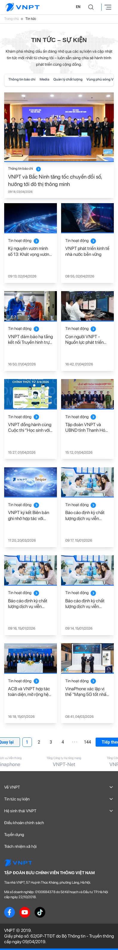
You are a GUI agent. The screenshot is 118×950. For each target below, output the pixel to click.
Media (44, 79)
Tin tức (30, 19)
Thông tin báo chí (21, 79)
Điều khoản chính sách (24, 822)
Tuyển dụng (14, 834)
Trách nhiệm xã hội (20, 846)
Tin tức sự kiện (59, 799)
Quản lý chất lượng (68, 79)
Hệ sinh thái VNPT (59, 810)
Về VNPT (59, 787)
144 (87, 742)
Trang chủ (11, 19)
